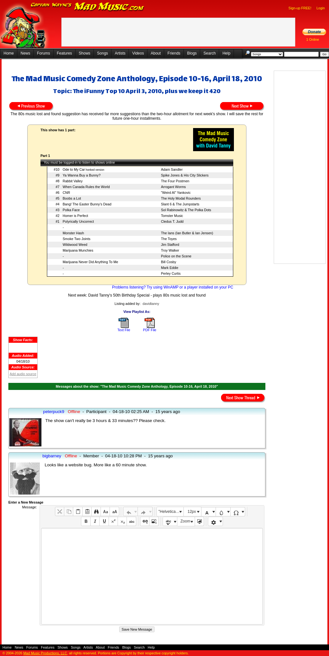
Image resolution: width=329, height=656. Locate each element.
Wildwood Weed (75, 244)
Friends (173, 53)
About (156, 53)
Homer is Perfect (75, 216)
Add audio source (23, 374)
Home (9, 53)
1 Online (312, 39)
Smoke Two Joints (76, 239)
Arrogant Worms (173, 187)
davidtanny (151, 304)
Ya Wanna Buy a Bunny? (82, 175)
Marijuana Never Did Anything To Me (90, 262)
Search (209, 53)
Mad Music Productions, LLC (45, 653)
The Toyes (169, 239)
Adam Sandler (172, 169)
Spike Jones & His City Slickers (185, 175)
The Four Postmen (175, 181)
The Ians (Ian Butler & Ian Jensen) (187, 233)
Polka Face (71, 210)
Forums (43, 53)
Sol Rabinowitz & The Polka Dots (186, 210)
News (25, 53)
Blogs (192, 53)
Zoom (186, 521)
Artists (120, 53)
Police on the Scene (176, 256)
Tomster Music (172, 216)
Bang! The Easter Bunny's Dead (87, 204)
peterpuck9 (53, 411)
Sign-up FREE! (300, 8)
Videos (138, 53)
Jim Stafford (170, 244)
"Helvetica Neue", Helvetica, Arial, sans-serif (170, 511)
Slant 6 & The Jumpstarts (180, 204)
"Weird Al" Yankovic (176, 192)
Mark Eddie (169, 268)
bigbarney (51, 455)
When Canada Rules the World (86, 187)
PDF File (149, 330)
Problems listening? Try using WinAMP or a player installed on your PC (172, 287)
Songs (102, 53)
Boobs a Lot (72, 198)
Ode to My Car (74, 169)
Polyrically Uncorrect (78, 221)
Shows (84, 53)
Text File (123, 330)
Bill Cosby (168, 262)
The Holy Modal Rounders (181, 198)
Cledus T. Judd (172, 221)
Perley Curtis (171, 273)
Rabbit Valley (73, 181)
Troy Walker (170, 250)
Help (226, 53)
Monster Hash (73, 233)
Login (320, 8)
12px (192, 511)
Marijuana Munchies (78, 250)
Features (64, 53)
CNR (66, 192)
